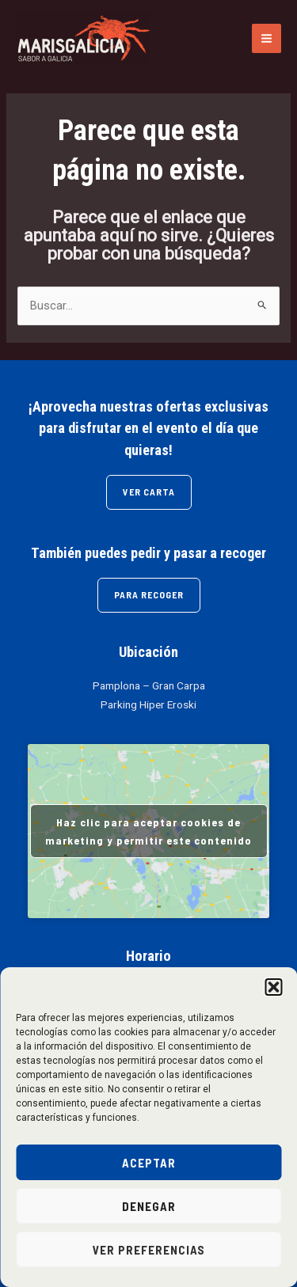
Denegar (149, 1206)
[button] (273, 987)
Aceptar (149, 1163)
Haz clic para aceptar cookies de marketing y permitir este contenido (148, 831)
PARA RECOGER (149, 594)
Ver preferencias (149, 1250)
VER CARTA (149, 491)
